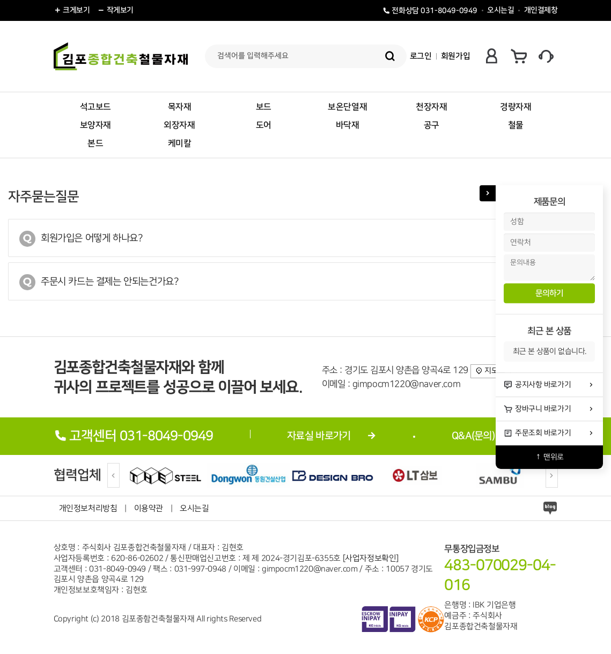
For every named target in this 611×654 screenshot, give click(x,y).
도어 (263, 125)
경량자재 (515, 107)
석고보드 (95, 107)
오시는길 (500, 10)
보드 (263, 107)
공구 (431, 125)
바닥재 (347, 125)
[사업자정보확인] (371, 558)
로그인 (421, 56)
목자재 (180, 107)
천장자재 (431, 107)
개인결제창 (541, 10)
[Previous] (113, 475)
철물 (516, 125)
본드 (95, 143)
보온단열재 (347, 107)
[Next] (552, 475)
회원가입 (455, 56)
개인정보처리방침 (88, 508)
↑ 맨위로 (549, 457)
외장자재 (179, 125)
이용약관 (148, 508)
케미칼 (180, 143)
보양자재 (95, 125)
